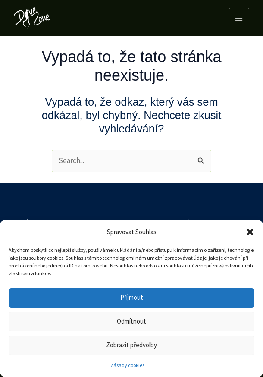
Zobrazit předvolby (131, 345)
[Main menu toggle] (239, 18)
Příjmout (131, 297)
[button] (250, 232)
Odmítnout (131, 321)
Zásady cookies (127, 365)
